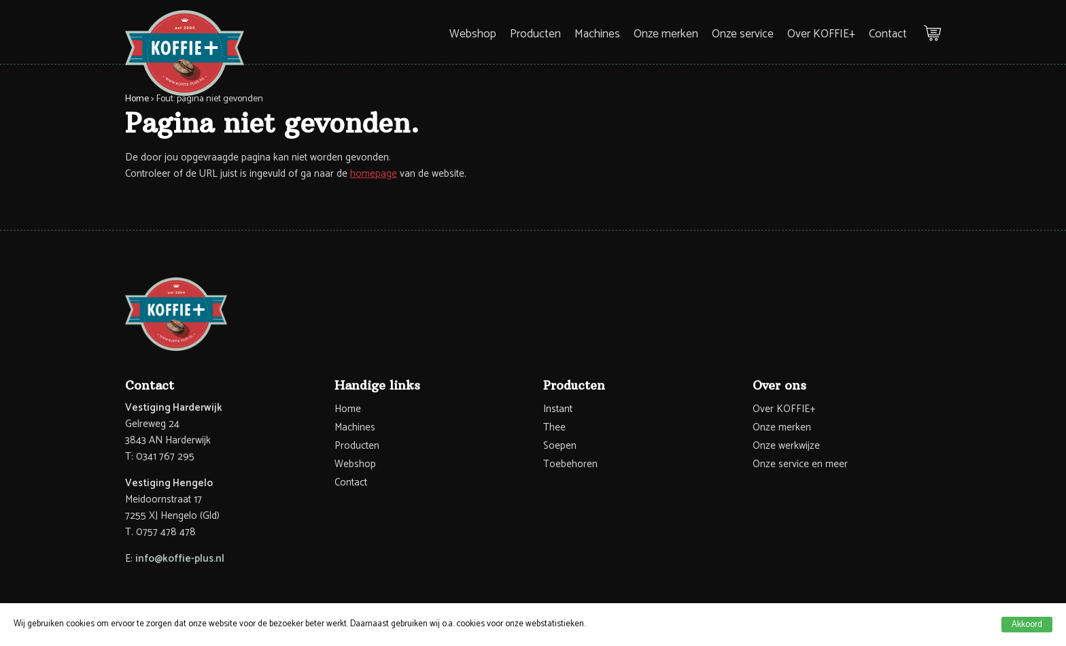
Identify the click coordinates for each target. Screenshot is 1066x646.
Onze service (743, 34)
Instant (557, 409)
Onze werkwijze (786, 445)
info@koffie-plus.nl (179, 558)
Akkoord (1027, 624)
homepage (373, 173)
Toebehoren (570, 464)
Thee (554, 427)
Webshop (472, 34)
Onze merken (666, 34)
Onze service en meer (800, 464)
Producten (535, 34)
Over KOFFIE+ (821, 34)
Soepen (560, 445)
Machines (597, 34)
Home (137, 99)
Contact (888, 34)
